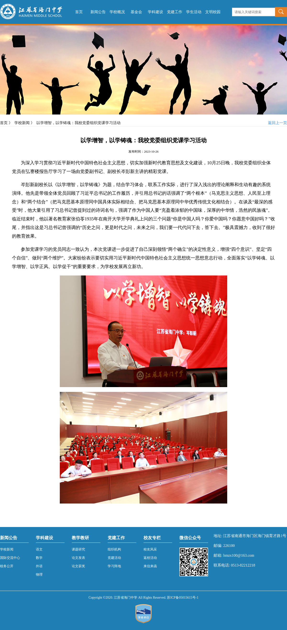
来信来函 (150, 566)
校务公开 (6, 566)
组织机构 (114, 549)
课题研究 (78, 549)
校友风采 (150, 549)
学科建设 (155, 12)
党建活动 (114, 558)
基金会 (136, 12)
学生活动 (193, 12)
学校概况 (117, 12)
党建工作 (174, 12)
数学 (39, 558)
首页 (79, 12)
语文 (39, 549)
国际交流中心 (10, 558)
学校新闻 (22, 123)
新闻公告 (98, 12)
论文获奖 (78, 566)
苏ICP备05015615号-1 (182, 597)
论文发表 (78, 558)
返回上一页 (277, 123)
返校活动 (150, 558)
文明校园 (213, 12)
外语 (39, 566)
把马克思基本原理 (70, 201)
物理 (39, 574)
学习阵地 (114, 566)
